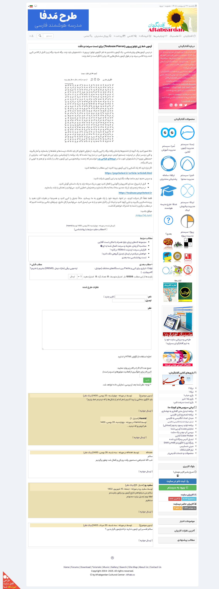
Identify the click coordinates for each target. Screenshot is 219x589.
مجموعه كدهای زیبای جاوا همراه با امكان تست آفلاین (119, 242)
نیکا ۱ (188, 392)
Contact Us (152, 567)
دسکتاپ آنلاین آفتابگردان (176, 77)
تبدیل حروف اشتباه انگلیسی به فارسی (178, 421)
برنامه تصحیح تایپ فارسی (179, 415)
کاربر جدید (106, 297)
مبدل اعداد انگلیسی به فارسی (177, 418)
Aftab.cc (127, 575)
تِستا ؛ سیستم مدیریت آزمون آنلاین (184, 148)
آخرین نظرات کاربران (182, 531)
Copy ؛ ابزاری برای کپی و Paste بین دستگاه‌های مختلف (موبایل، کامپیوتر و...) (120, 270)
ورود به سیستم (175, 487)
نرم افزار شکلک (184, 450)
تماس (85, 36)
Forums (72, 567)
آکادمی (129, 36)
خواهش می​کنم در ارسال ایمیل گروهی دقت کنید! (121, 254)
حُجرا (176, 87)
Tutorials (93, 567)
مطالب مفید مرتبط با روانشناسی (86, 229)
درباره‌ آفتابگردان (184, 46)
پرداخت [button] (116, 36)
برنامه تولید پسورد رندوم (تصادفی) (175, 425)
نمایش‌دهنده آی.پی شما (179, 429)
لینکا (172, 87)
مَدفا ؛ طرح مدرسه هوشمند (165, 206)
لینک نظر (85, 396)
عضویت (165, 6)
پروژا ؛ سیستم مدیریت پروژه (184, 234)
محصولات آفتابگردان (181, 119)
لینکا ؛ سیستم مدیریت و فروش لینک (184, 206)
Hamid (67, 225)
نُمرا (180, 87)
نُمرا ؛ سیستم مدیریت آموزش (166, 148)
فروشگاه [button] (142, 36)
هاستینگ (172, 36)
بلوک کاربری (186, 466)
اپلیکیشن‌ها (158, 36)
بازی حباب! (186, 395)
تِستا (185, 87)
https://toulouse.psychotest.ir (132, 193)
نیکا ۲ (188, 388)
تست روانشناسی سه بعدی (131, 257)
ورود (158, 6)
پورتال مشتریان (100, 36)
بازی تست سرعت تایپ (181, 402)
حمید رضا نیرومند (141, 215)
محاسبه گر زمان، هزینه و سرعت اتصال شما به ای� (120, 246)
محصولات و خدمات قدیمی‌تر (178, 453)
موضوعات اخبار (184, 521)
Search (120, 567)
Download (83, 567)
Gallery (111, 567)
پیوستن (174, 94)
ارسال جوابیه (142, 411)
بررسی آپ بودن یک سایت (179, 432)
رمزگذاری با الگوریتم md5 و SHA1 (176, 443)
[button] (27, 6)
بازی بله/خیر (185, 399)
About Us (140, 567)
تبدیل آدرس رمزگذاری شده (178, 439)
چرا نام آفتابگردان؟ (185, 101)
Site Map (130, 567)
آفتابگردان (187, 36)
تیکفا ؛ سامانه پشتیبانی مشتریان (165, 177)
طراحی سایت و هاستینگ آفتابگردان (178, 82)
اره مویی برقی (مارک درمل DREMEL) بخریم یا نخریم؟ (51, 268)
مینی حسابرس (184, 446)
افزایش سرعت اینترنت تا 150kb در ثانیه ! (125, 250)
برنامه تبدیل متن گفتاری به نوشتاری (175, 411)
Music (103, 567)
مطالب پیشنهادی (183, 540)
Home (64, 567)
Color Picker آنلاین (181, 436)
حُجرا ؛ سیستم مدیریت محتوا (184, 177)
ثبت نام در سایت (175, 481)
